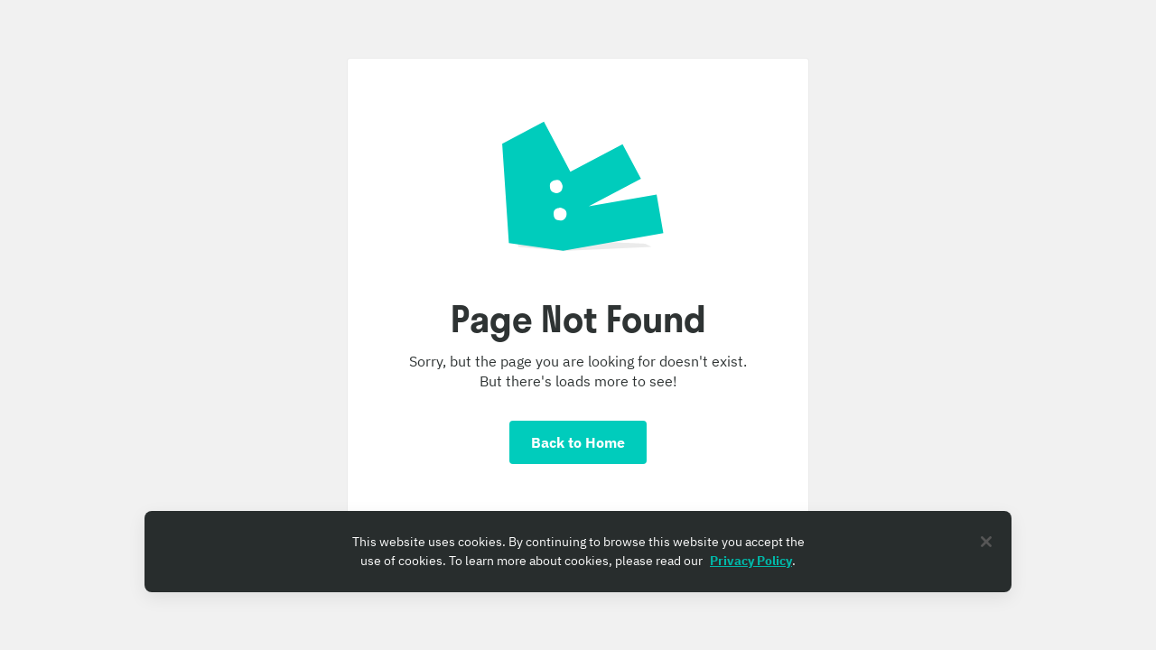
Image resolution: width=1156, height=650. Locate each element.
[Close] (986, 541)
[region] (578, 551)
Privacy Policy (751, 560)
